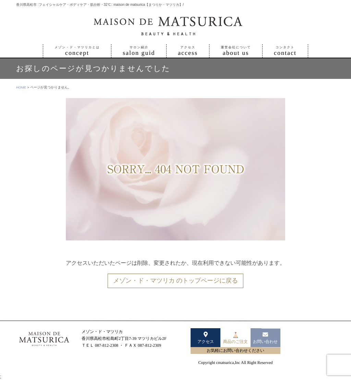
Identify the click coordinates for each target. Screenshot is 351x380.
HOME (21, 87)
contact (285, 51)
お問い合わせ (265, 338)
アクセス (205, 338)
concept (77, 51)
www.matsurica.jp (96, 352)
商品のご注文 (235, 338)
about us (236, 51)
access (188, 51)
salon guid (139, 51)
